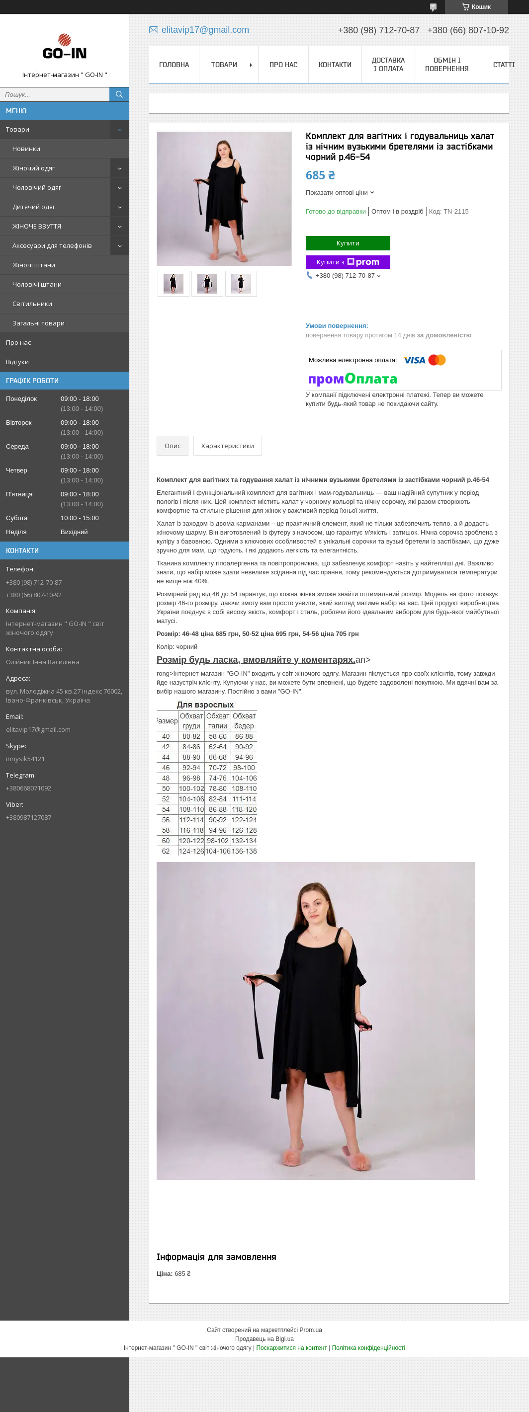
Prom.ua (311, 1330)
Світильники (32, 303)
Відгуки (17, 361)
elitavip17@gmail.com (38, 729)
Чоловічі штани (37, 284)
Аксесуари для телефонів (52, 245)
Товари (17, 129)
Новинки (26, 148)
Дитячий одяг (33, 206)
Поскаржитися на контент (291, 1347)
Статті (504, 65)
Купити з (348, 262)
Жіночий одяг (33, 167)
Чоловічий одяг (36, 187)
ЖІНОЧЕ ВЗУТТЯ (36, 226)
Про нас (18, 342)
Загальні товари (38, 322)
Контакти (335, 65)
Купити (348, 242)
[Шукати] (119, 94)
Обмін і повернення (447, 64)
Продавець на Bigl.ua (264, 1338)
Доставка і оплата (388, 64)
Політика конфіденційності (369, 1347)
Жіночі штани (33, 264)
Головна (174, 65)
